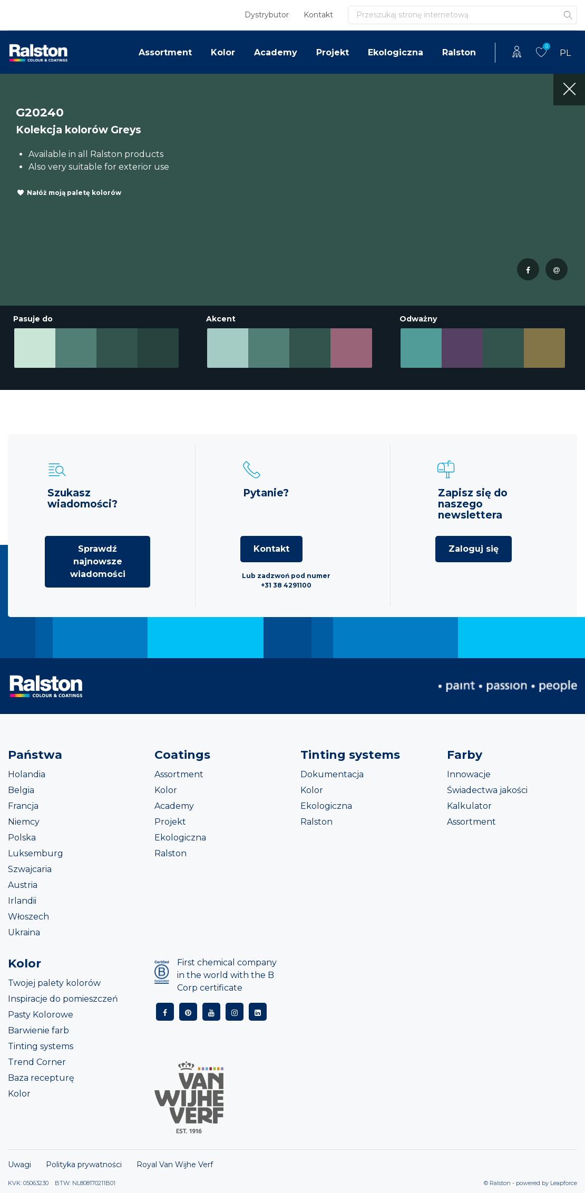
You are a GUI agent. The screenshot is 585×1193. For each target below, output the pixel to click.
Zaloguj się (473, 549)
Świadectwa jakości (487, 790)
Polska (22, 838)
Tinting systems (40, 1046)
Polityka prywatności (84, 1164)
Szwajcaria (30, 869)
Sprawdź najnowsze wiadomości (97, 561)
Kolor (223, 52)
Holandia (26, 774)
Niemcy (24, 822)
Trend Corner (37, 1062)
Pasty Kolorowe (40, 1015)
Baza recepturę (41, 1078)
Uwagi (19, 1164)
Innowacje (469, 774)
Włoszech (28, 917)
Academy (275, 52)
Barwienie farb (38, 1030)
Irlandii (22, 901)
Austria (22, 885)
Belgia (21, 790)
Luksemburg (35, 853)
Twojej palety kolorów (54, 983)
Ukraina (24, 932)
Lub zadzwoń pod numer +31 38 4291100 (286, 580)
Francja (23, 806)
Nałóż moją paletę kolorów (74, 193)
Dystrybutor (267, 14)
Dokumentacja (332, 774)
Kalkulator (469, 806)
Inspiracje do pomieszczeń (63, 999)
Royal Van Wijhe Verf (174, 1164)
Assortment (165, 52)
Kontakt (318, 14)
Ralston (459, 52)
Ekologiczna (395, 52)
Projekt (332, 52)
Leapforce (563, 1183)
